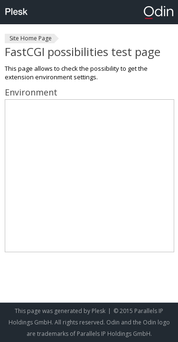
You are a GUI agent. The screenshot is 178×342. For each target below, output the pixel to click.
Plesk (98, 311)
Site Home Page (30, 38)
